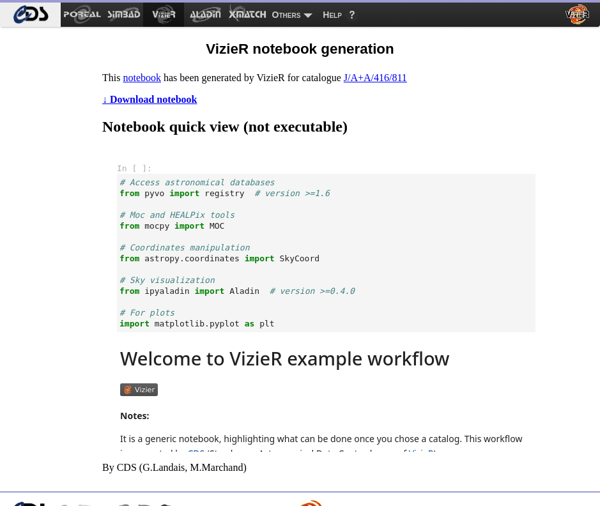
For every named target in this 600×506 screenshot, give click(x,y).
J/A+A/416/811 (375, 77)
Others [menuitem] (286, 15)
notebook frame (326, 300)
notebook (142, 77)
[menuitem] (30, 15)
